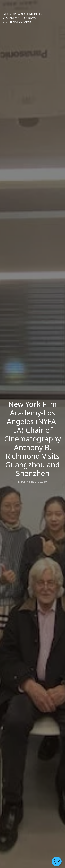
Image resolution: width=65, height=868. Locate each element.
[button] (57, 861)
